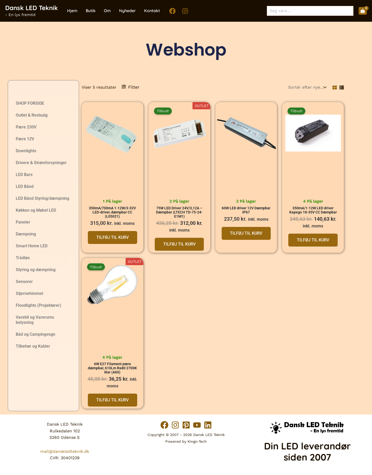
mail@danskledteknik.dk (64, 451)
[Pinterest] (186, 425)
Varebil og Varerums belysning (35, 320)
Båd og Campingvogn (35, 334)
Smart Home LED (32, 245)
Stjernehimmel (29, 293)
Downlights (26, 150)
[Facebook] (172, 11)
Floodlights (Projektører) (38, 305)
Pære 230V (26, 127)
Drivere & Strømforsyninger (41, 162)
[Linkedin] (214, 425)
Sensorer (24, 281)
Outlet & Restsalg (32, 115)
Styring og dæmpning (36, 269)
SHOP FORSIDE (30, 103)
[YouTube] (200, 425)
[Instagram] (185, 11)
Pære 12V (25, 138)
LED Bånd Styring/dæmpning (42, 198)
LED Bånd (25, 186)
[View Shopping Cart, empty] (363, 11)
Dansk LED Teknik (31, 8)
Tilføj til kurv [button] (112, 237)
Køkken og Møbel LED (36, 210)
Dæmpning (26, 234)
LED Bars (24, 174)
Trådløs (23, 257)
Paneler (23, 222)
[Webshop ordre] (306, 87)
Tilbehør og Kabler (33, 346)
